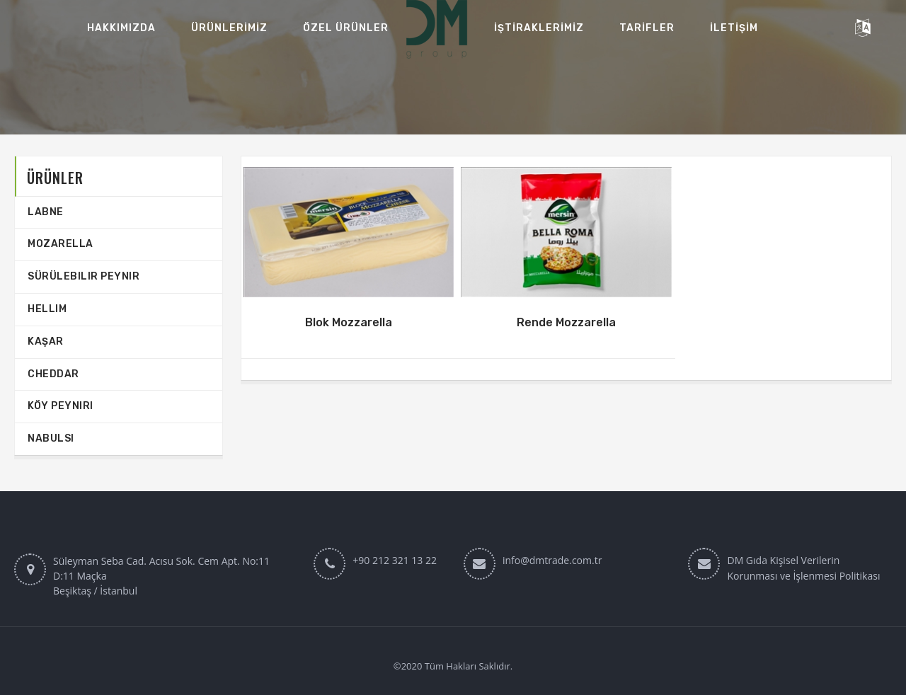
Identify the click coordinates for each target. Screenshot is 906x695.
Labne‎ (46, 212)
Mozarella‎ (60, 244)
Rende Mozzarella (566, 322)
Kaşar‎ (46, 341)
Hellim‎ (47, 309)
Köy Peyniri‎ (60, 406)
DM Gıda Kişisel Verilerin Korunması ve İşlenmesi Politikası (803, 567)
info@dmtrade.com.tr (552, 560)
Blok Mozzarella (348, 322)
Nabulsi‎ (51, 438)
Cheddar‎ (53, 374)
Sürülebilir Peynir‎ (83, 276)
